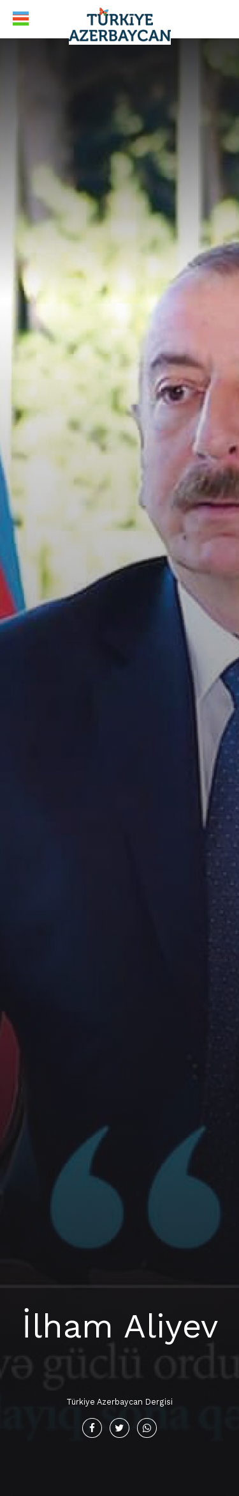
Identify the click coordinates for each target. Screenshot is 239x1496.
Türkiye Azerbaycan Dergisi (119, 1402)
